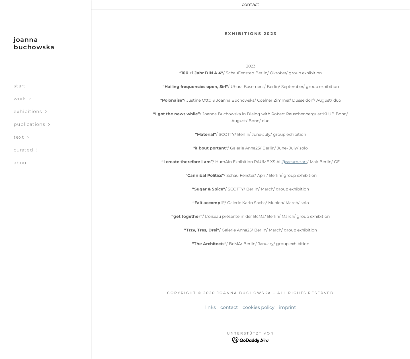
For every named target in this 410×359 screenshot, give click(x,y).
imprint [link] (287, 307)
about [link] (21, 162)
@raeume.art (294, 161)
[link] (45, 47)
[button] (52, 98)
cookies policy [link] (258, 307)
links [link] (210, 307)
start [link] (20, 86)
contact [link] (229, 307)
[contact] (250, 4)
